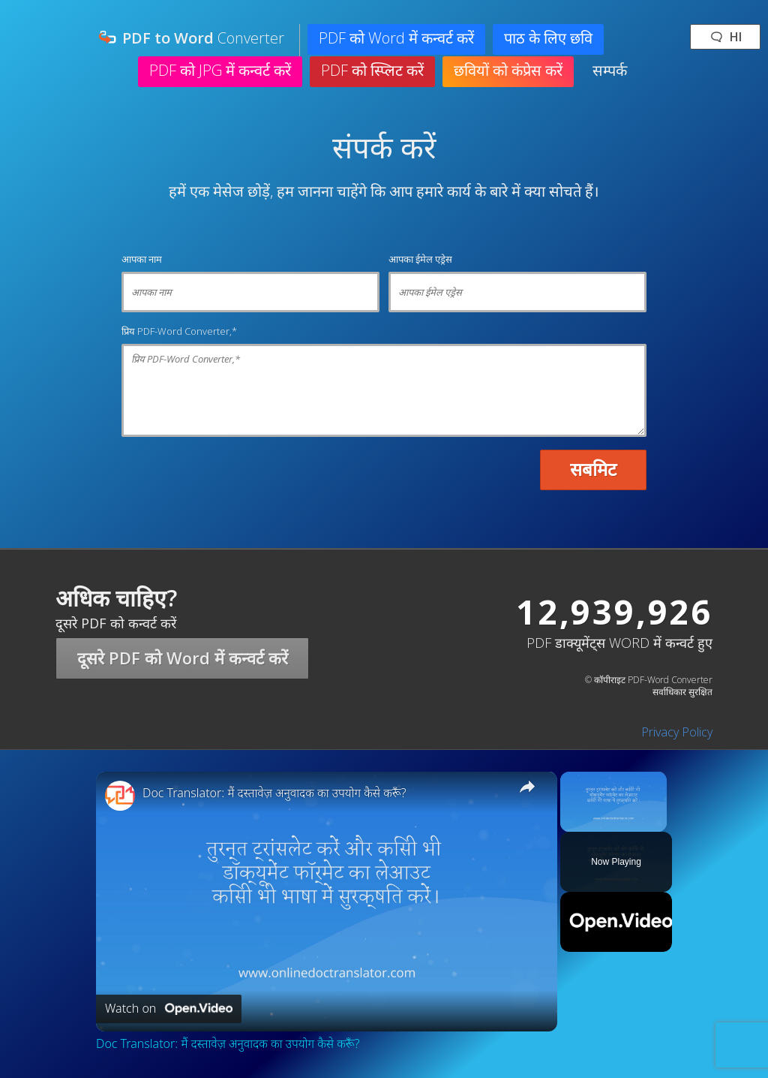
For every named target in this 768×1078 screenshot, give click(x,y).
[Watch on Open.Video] (169, 1009)
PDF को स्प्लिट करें (372, 70)
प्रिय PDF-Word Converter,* (179, 331)
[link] (120, 796)
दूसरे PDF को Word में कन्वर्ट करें (182, 657)
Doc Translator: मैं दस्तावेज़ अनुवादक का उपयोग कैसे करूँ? (274, 793)
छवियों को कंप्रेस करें (508, 70)
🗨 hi (725, 37)
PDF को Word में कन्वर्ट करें (396, 38)
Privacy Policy (676, 732)
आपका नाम (142, 259)
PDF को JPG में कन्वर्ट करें (220, 70)
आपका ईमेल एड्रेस (420, 259)
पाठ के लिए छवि (548, 38)
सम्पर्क (609, 70)
